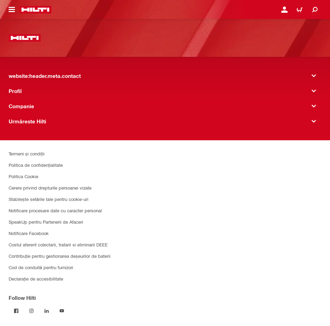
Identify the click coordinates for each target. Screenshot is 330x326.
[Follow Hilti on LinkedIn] (46, 310)
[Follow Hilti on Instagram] (31, 310)
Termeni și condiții (27, 153)
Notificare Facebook (29, 233)
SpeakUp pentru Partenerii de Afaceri (46, 221)
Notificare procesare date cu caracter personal (55, 210)
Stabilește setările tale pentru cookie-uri (48, 199)
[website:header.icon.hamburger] (11, 9)
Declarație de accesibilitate (36, 278)
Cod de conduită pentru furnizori (41, 267)
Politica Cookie (23, 176)
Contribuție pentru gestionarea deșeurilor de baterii (59, 255)
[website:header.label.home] (35, 9)
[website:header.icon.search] (314, 9)
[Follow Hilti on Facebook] (16, 310)
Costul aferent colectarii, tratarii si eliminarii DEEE (58, 244)
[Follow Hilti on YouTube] (61, 310)
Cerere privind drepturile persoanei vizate (50, 187)
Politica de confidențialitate (36, 164)
